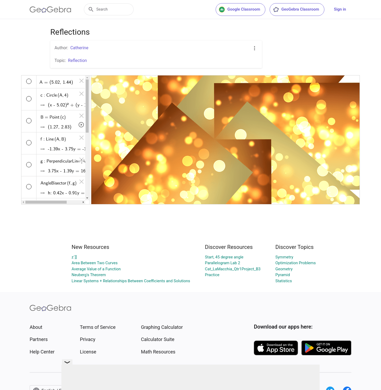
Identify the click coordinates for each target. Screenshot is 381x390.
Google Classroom (239, 9)
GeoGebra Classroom (296, 9)
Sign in (340, 9)
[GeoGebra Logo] (50, 9)
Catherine (79, 47)
